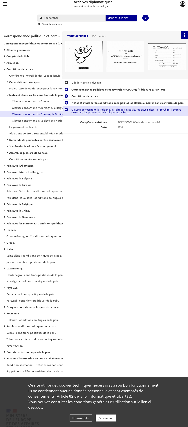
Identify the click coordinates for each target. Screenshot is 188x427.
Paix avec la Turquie (18, 185)
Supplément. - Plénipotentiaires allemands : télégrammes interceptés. (43, 371)
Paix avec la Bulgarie (19, 178)
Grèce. (10, 242)
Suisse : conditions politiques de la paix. (31, 332)
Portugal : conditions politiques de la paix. (32, 300)
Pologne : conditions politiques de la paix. (32, 307)
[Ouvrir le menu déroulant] (5, 4)
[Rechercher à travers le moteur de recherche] (73, 18)
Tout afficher (77, 36)
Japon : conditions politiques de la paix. (31, 262)
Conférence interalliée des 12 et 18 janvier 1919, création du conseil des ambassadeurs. (46, 75)
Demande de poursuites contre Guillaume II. (36, 140)
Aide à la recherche (52, 23)
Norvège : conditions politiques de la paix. (32, 281)
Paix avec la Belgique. (19, 204)
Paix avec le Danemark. (21, 217)
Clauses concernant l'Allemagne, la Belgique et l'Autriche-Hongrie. (48, 107)
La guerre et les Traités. (23, 127)
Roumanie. (13, 313)
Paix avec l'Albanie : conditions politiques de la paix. (38, 191)
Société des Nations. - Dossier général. (33, 146)
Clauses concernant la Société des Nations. (39, 120)
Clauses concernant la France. (31, 101)
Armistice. (12, 62)
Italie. (10, 249)
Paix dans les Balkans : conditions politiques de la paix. (40, 197)
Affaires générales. (18, 50)
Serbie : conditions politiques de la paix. (31, 326)
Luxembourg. (14, 268)
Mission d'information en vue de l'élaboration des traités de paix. (43, 358)
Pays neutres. (14, 345)
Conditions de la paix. (20, 69)
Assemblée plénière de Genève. (28, 152)
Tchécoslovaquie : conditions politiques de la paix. (37, 339)
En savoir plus (80, 418)
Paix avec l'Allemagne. (20, 165)
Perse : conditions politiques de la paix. (30, 294)
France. (11, 230)
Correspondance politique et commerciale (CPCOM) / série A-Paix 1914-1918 (40, 43)
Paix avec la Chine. (18, 210)
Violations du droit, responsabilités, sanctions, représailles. (46, 133)
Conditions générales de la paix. (29, 159)
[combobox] (121, 18)
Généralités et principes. (24, 82)
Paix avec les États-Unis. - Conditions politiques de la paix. (42, 223)
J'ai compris (105, 418)
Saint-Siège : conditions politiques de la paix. (34, 255)
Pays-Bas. (12, 287)
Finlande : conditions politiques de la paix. (32, 320)
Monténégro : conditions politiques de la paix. (35, 275)
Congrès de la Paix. (18, 56)
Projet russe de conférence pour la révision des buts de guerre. (46, 88)
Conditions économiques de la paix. (28, 352)
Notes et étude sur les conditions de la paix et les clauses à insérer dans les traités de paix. (46, 95)
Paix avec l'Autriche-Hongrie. (24, 172)
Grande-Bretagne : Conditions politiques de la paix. (38, 236)
